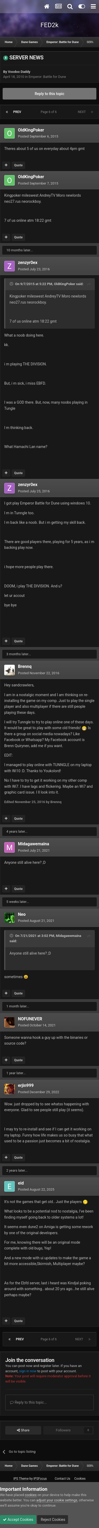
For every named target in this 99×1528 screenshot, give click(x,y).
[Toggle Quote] (12, 284)
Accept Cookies (18, 1519)
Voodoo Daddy (19, 72)
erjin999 (26, 1085)
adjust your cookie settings (56, 1500)
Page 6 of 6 (49, 112)
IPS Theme (21, 1478)
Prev (17, 112)
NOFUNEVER (30, 1018)
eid (21, 1183)
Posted (38, 136)
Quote (18, 165)
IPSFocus (40, 1478)
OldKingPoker (31, 130)
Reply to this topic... (28, 1402)
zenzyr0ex (27, 262)
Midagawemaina (33, 843)
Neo (22, 914)
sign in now (27, 1371)
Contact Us (62, 1478)
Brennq (25, 666)
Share (23, 1430)
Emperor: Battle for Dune (47, 77)
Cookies (80, 1478)
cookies (31, 1495)
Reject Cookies (52, 1519)
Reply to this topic (49, 94)
